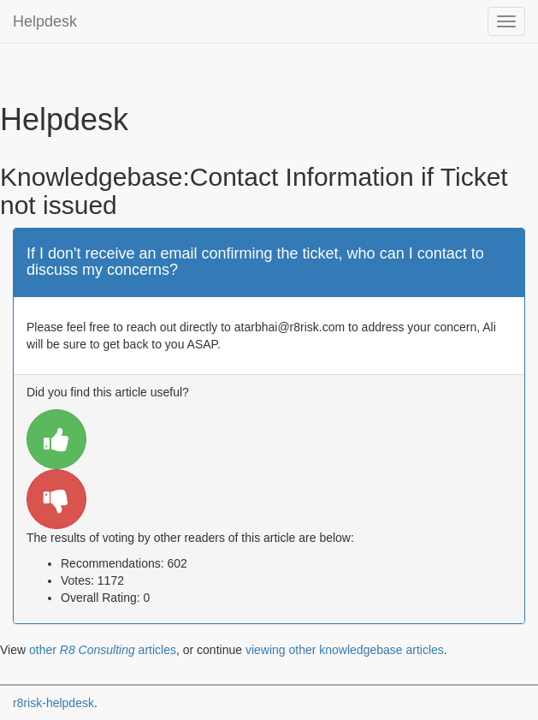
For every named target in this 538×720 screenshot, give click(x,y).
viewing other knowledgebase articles (344, 650)
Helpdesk (45, 21)
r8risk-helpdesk (53, 703)
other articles (102, 650)
